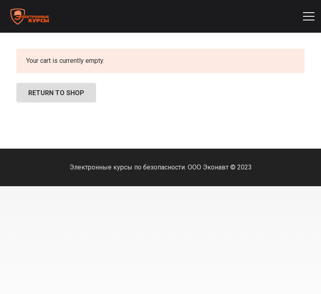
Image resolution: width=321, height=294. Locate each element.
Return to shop (56, 93)
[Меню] (309, 16)
